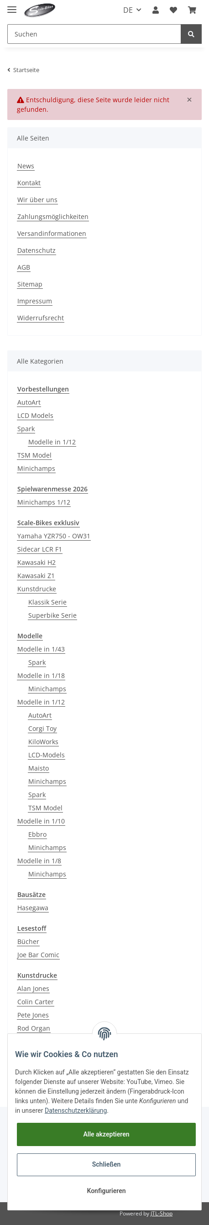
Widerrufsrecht (40, 317)
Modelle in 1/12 (52, 442)
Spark (26, 428)
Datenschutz (36, 250)
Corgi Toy (42, 728)
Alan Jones (33, 988)
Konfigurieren (106, 1190)
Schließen (106, 1164)
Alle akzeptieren (106, 1134)
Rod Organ (33, 1028)
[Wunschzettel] (173, 10)
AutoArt (29, 402)
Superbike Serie (52, 615)
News (25, 166)
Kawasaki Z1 (36, 575)
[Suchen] (94, 34)
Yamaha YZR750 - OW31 (53, 536)
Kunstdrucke (36, 588)
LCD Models (35, 415)
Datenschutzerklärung (76, 1110)
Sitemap (29, 284)
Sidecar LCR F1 (39, 549)
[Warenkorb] (192, 10)
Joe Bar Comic (38, 954)
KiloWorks (43, 741)
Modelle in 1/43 (41, 649)
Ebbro (37, 834)
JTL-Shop (161, 1213)
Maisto (38, 768)
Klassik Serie (47, 602)
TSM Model (34, 455)
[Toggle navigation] (11, 5)
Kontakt (29, 182)
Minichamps (36, 468)
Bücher (28, 941)
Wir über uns (37, 199)
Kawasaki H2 (36, 562)
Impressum (34, 301)
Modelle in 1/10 (41, 821)
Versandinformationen (51, 233)
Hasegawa (32, 907)
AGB (23, 267)
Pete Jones (33, 1015)
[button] (155, 10)
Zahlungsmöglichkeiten (53, 216)
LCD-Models (46, 755)
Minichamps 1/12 (43, 502)
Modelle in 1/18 (41, 675)
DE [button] (128, 10)
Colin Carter (35, 1001)
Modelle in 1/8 (39, 860)
